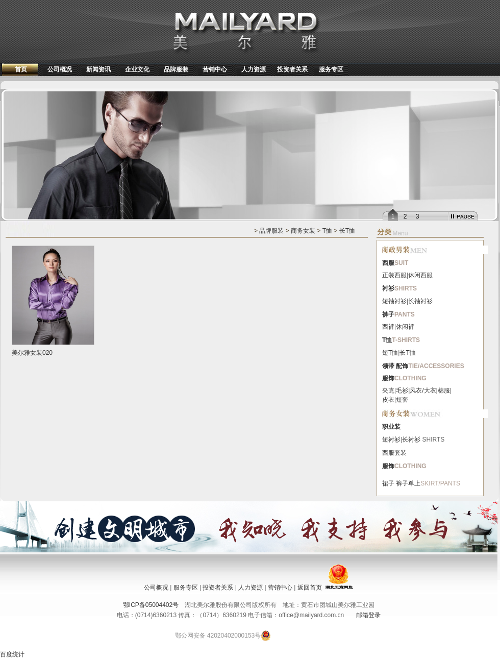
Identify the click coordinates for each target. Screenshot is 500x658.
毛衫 (402, 390)
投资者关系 (292, 69)
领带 (388, 366)
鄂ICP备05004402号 (151, 604)
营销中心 (215, 69)
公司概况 (59, 69)
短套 (402, 399)
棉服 (444, 390)
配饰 (402, 366)
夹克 (388, 390)
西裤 (388, 326)
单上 (414, 483)
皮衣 (388, 399)
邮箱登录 (368, 615)
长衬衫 (411, 439)
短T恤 (390, 352)
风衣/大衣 (423, 390)
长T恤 (347, 230)
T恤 (327, 230)
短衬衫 (391, 439)
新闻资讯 (98, 69)
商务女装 (303, 230)
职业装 (391, 426)
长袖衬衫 (420, 301)
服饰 (388, 378)
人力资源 (253, 69)
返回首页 (309, 587)
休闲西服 (420, 275)
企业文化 (137, 69)
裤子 (388, 314)
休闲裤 (405, 326)
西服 (388, 262)
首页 (21, 69)
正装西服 (394, 275)
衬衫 (388, 288)
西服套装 (394, 452)
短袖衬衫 (394, 301)
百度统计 (12, 654)
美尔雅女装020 (32, 352)
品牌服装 (176, 69)
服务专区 (331, 69)
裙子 (388, 483)
